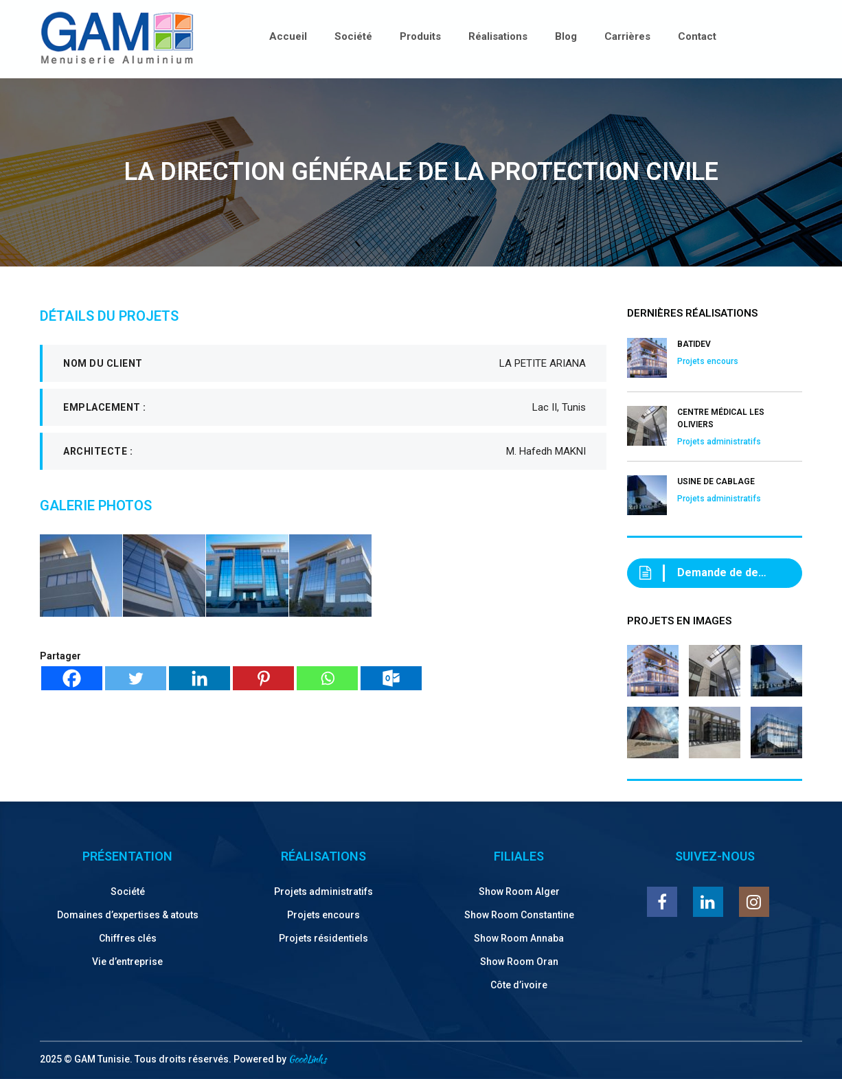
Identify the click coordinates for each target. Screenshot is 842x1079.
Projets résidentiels (323, 938)
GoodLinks (307, 1059)
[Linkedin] (199, 678)
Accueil (288, 36)
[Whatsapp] (327, 678)
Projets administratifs (323, 891)
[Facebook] (71, 678)
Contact (697, 36)
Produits (420, 36)
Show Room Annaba (519, 938)
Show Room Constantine (519, 914)
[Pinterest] (263, 678)
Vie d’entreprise (127, 961)
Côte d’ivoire (518, 984)
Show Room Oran (519, 961)
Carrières (627, 36)
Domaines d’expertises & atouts (127, 914)
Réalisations (497, 36)
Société (353, 36)
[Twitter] (135, 678)
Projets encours (323, 914)
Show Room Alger (519, 891)
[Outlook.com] (391, 678)
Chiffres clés (128, 938)
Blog (566, 36)
